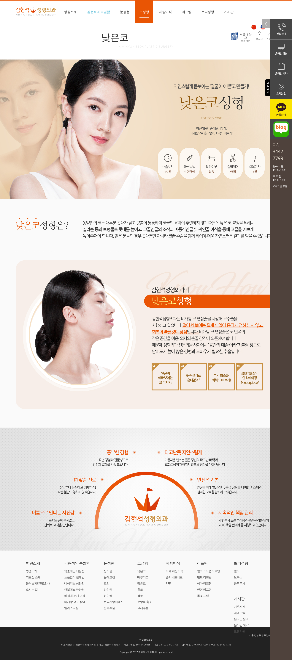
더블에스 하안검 (74, 589)
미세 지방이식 (174, 571)
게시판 (229, 14)
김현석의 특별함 (98, 14)
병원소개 (70, 14)
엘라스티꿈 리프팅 (208, 571)
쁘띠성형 (207, 14)
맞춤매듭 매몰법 (74, 571)
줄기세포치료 (174, 577)
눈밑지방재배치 (113, 602)
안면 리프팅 (204, 589)
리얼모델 (239, 613)
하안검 (108, 596)
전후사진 (239, 607)
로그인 (259, 35)
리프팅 (186, 14)
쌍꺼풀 (108, 571)
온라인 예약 (241, 625)
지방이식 (165, 14)
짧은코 (141, 583)
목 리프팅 (203, 596)
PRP (168, 583)
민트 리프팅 (204, 577)
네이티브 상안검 (74, 583)
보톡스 (238, 577)
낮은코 (141, 571)
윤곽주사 (239, 583)
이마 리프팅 (204, 583)
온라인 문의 (241, 619)
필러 (236, 571)
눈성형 (124, 14)
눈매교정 (109, 577)
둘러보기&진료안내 (38, 583)
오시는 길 (32, 589)
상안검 (108, 589)
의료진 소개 (33, 577)
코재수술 (142, 608)
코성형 (144, 14)
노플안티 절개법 (74, 577)
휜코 (140, 589)
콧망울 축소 (144, 602)
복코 (140, 596)
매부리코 (142, 577)
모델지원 (239, 631)
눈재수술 (109, 608)
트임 (106, 583)
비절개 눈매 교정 (74, 596)
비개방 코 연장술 (74, 602)
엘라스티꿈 (71, 608)
